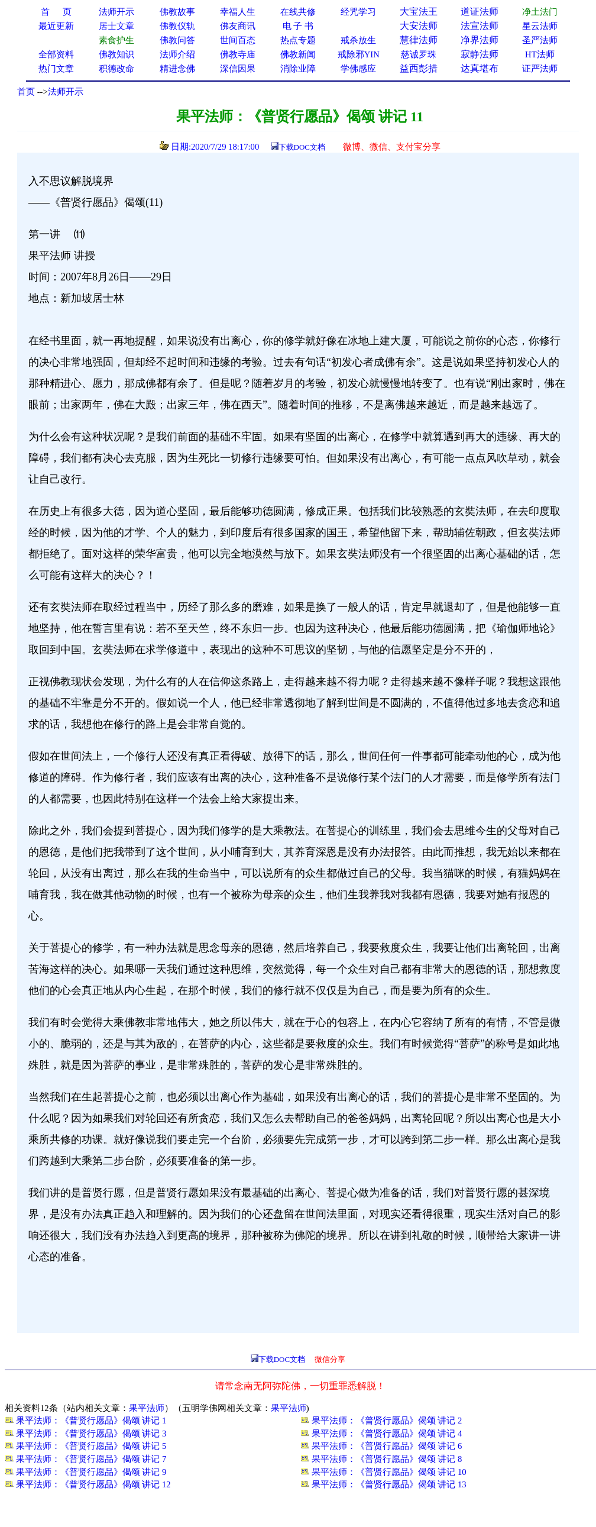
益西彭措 (419, 68)
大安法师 (419, 26)
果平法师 (146, 1408)
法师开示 (65, 91)
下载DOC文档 (301, 147)
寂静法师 (479, 54)
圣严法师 (540, 40)
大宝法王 (419, 12)
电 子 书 (298, 26)
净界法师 (479, 40)
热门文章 (56, 68)
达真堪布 (479, 68)
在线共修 (298, 12)
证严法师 (540, 68)
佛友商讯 (237, 26)
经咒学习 (358, 12)
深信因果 (237, 68)
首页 (26, 91)
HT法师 (540, 54)
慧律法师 (419, 40)
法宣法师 (479, 26)
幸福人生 (237, 12)
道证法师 (479, 12)
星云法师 (540, 26)
